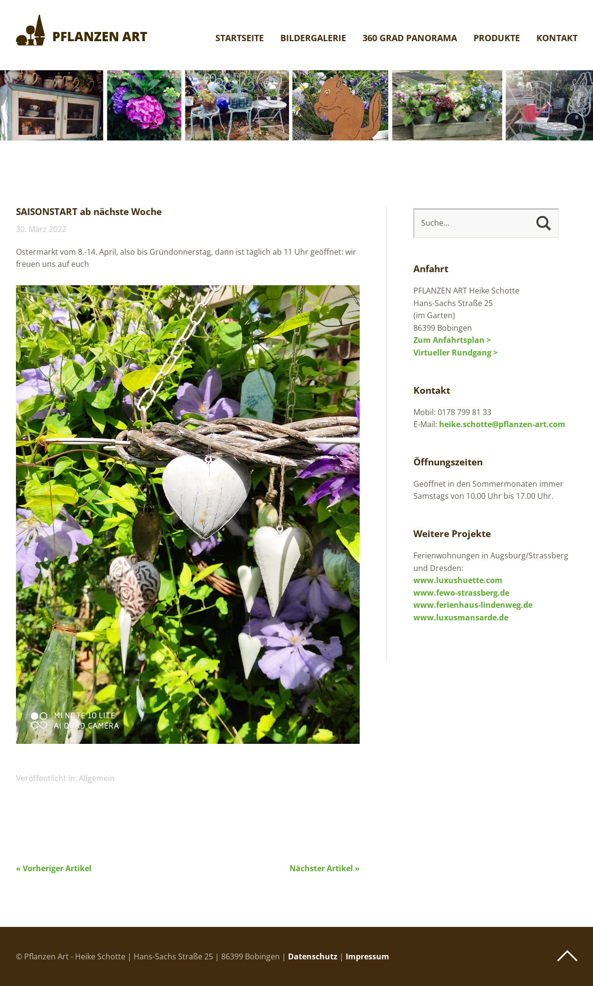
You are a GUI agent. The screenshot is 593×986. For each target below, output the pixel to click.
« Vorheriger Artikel (53, 868)
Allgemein (97, 778)
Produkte (496, 38)
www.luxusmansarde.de (460, 617)
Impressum (367, 956)
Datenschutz (312, 956)
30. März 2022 (41, 229)
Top (567, 956)
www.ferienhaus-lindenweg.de (472, 605)
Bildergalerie (313, 38)
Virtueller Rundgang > (455, 352)
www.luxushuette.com (457, 580)
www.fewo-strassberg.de (461, 592)
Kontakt (557, 38)
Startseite (239, 38)
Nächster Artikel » (324, 868)
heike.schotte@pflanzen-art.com (502, 424)
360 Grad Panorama (410, 38)
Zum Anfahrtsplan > (452, 340)
